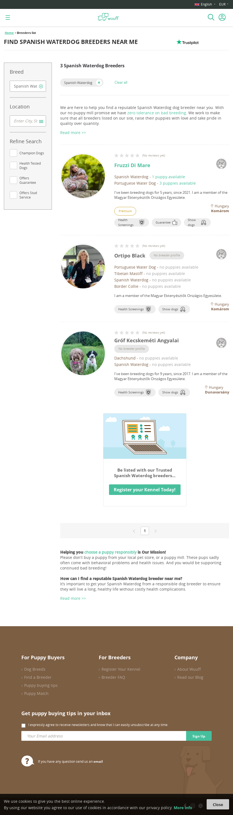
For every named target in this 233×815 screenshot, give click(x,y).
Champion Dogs (31, 153)
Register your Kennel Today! (145, 490)
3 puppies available (177, 183)
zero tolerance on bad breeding (156, 112)
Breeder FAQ (113, 677)
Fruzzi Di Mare (132, 165)
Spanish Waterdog (78, 82)
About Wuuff (189, 669)
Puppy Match (36, 693)
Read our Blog (190, 677)
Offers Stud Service (28, 194)
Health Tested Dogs (30, 165)
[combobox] (28, 86)
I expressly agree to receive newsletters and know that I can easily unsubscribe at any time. (98, 724)
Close (218, 804)
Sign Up (199, 736)
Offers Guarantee (27, 180)
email (98, 761)
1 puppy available (168, 176)
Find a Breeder (38, 677)
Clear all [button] (121, 82)
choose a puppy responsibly (110, 552)
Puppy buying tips (41, 685)
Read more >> (73, 598)
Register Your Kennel (121, 669)
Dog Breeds (34, 669)
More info (183, 807)
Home (9, 33)
